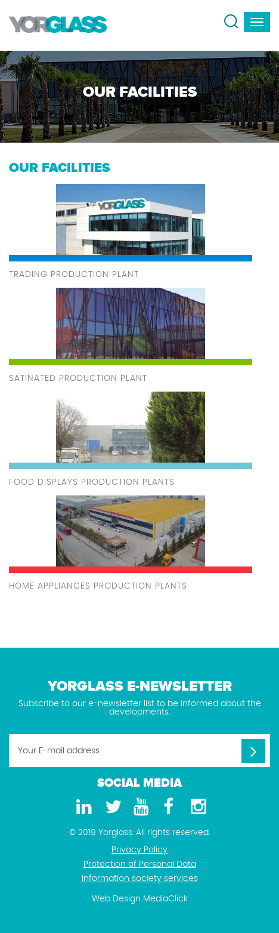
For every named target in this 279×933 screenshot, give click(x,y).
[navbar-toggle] (257, 22)
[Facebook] (168, 807)
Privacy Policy (139, 850)
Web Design (116, 899)
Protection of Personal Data (139, 864)
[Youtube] (139, 807)
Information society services (140, 879)
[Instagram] (197, 807)
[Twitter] (111, 807)
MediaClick (165, 899)
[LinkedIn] (82, 807)
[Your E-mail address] (139, 750)
